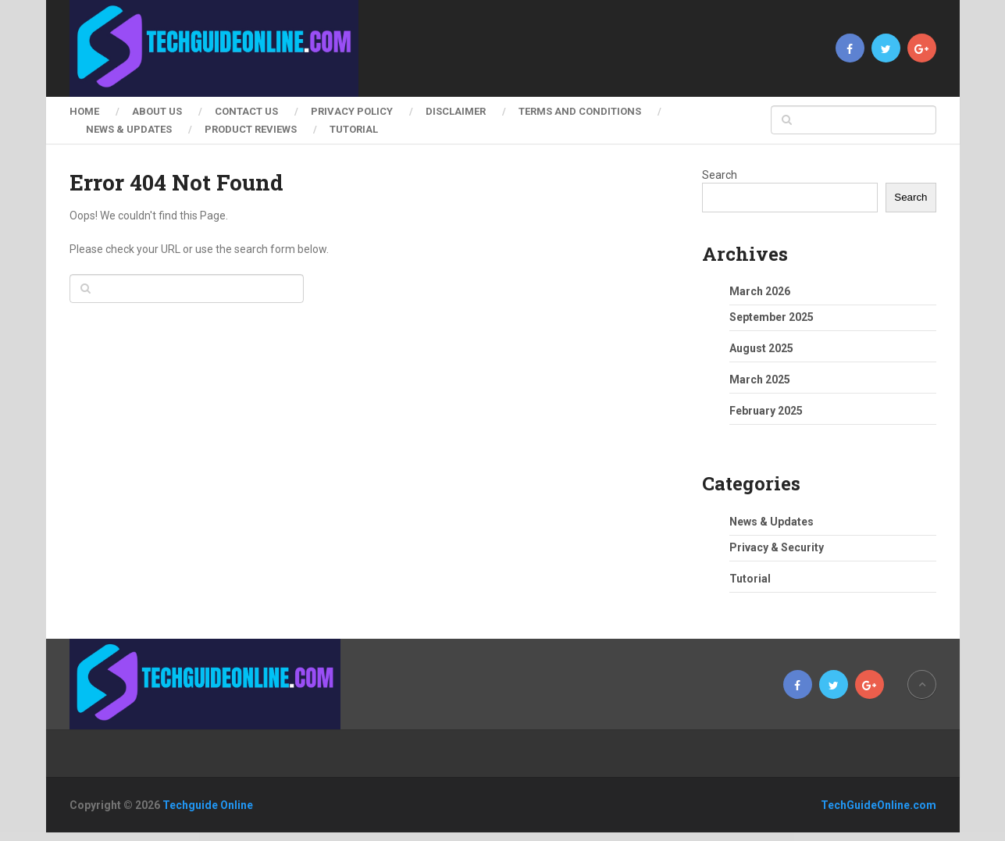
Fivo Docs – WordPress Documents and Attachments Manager (644, 836)
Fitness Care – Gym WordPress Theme (356, 836)
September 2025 (771, 317)
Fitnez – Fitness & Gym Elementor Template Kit (465, 836)
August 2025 (761, 348)
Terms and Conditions (580, 111)
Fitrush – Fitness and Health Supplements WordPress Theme (556, 836)
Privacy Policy (352, 111)
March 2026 (759, 291)
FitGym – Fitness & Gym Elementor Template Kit (320, 836)
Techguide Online (207, 805)
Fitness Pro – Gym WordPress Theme (429, 836)
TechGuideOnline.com (878, 805)
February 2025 (766, 410)
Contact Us (246, 111)
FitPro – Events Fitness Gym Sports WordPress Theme (508, 836)
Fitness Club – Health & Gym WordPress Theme (393, 836)
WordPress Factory (290, 836)
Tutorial (354, 129)
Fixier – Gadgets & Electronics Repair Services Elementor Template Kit (697, 836)
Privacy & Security (776, 547)
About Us (157, 111)
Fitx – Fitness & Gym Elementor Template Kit (599, 836)
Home (84, 111)
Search (719, 175)
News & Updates (129, 129)
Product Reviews (251, 129)
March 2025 (759, 379)
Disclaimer (456, 111)
